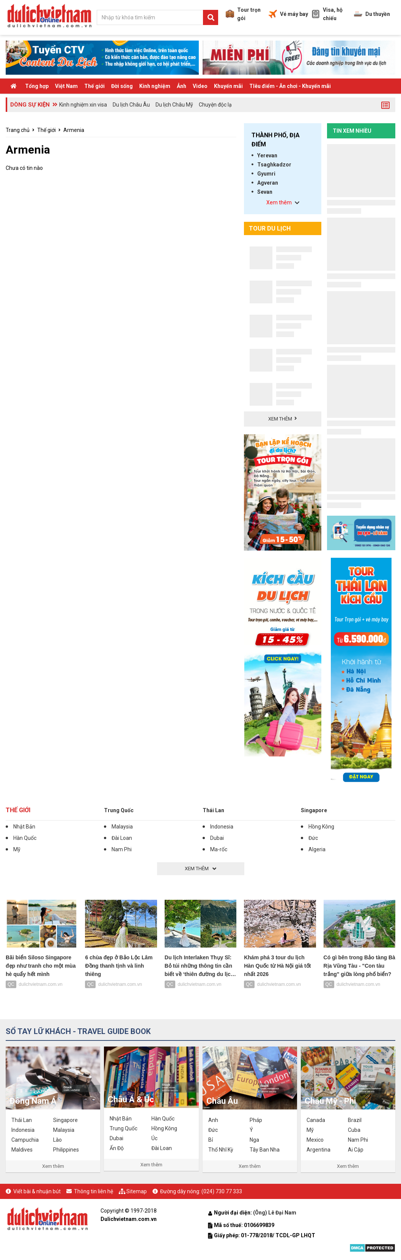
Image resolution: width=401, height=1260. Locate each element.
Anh (213, 1120)
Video (200, 86)
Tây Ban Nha (265, 1150)
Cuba (354, 1130)
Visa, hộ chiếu (327, 14)
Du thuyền (372, 14)
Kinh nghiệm (154, 86)
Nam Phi (122, 849)
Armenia (73, 130)
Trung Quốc (119, 810)
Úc (154, 1138)
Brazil (355, 1120)
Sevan (264, 192)
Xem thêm (53, 1166)
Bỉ (210, 1140)
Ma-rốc (218, 849)
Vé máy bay (288, 14)
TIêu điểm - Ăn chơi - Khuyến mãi (290, 86)
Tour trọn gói (243, 14)
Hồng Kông (321, 827)
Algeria (317, 849)
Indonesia (221, 827)
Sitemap (136, 1191)
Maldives (22, 1150)
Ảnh (181, 86)
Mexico (315, 1140)
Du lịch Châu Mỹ (174, 105)
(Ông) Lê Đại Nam (275, 1213)
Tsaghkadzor (274, 165)
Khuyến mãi (228, 86)
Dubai (217, 838)
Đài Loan (122, 838)
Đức (313, 838)
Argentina (318, 1150)
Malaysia (122, 827)
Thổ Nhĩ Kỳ (220, 1150)
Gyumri (266, 174)
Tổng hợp (37, 86)
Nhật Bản (24, 827)
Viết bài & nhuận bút (37, 1191)
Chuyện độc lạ (215, 105)
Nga (254, 1140)
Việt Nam (66, 86)
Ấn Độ (117, 1148)
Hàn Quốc (24, 838)
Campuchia (25, 1140)
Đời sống (122, 86)
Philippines (66, 1150)
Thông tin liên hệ (93, 1191)
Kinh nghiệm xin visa (83, 105)
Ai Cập (355, 1150)
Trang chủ (18, 130)
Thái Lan (213, 810)
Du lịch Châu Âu (131, 105)
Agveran (267, 183)
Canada (316, 1120)
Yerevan (267, 155)
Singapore (314, 810)
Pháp (256, 1120)
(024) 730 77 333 (221, 1191)
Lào (57, 1140)
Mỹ (16, 849)
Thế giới (94, 86)
